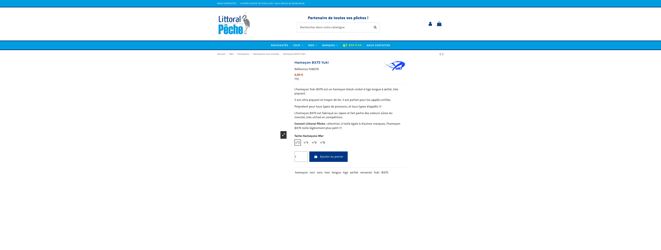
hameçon (301, 172)
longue (336, 172)
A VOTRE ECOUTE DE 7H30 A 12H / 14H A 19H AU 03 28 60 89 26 (272, 3)
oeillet (354, 172)
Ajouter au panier (328, 156)
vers (320, 172)
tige (345, 172)
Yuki (377, 172)
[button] (330, 45)
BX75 (384, 172)
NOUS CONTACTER (227, 3)
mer (327, 172)
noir (312, 172)
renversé (366, 172)
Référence (301, 69)
